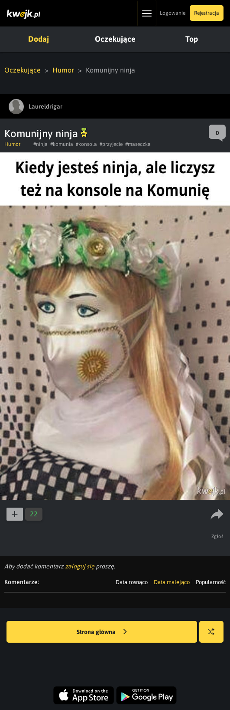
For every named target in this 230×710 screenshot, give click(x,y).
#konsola (86, 144)
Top (191, 38)
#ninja (40, 144)
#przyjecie (111, 144)
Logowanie (172, 13)
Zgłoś (217, 536)
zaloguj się (79, 566)
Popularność (211, 582)
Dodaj (38, 38)
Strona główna (102, 632)
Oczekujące (115, 38)
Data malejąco (172, 582)
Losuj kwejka (215, 636)
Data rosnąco (132, 582)
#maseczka (138, 144)
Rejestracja (206, 13)
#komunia (61, 144)
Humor (63, 70)
